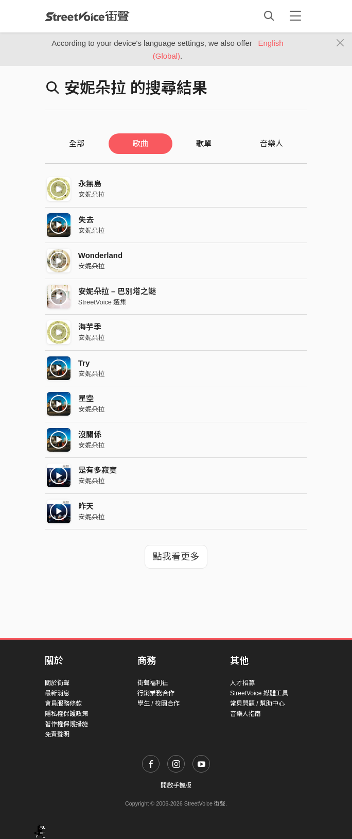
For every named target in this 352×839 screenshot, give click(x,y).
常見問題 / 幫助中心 (257, 703)
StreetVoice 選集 (102, 302)
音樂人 (271, 143)
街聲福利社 (152, 683)
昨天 (86, 506)
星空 (86, 398)
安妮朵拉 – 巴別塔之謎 (117, 291)
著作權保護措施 (66, 724)
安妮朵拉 (91, 194)
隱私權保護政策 (66, 713)
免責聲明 (57, 734)
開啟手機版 (176, 785)
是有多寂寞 (97, 470)
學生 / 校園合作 (158, 703)
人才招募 (242, 683)
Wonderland (100, 255)
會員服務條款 (63, 703)
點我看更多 (176, 557)
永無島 (89, 183)
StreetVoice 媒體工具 (259, 693)
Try (84, 362)
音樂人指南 (245, 713)
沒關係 (89, 434)
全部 (76, 143)
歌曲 (140, 143)
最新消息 (57, 693)
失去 (86, 219)
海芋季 (89, 326)
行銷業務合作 (155, 693)
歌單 (204, 143)
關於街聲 (57, 683)
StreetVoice (87, 16)
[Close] (340, 43)
